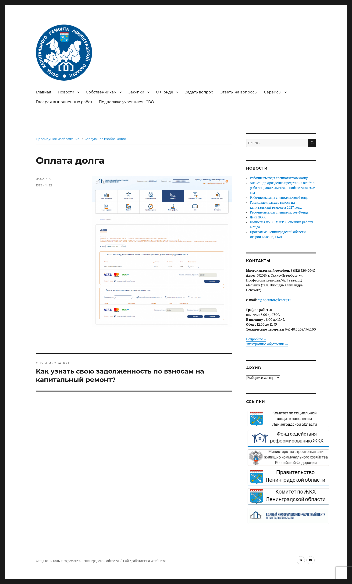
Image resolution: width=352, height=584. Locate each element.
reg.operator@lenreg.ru (274, 300)
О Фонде (164, 92)
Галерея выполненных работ (64, 102)
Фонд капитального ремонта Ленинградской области (77, 561)
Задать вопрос (199, 92)
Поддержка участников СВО (126, 102)
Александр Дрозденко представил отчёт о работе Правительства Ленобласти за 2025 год (283, 188)
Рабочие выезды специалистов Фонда (279, 178)
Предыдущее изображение (58, 139)
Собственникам (101, 92)
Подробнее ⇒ (256, 339)
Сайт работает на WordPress (144, 561)
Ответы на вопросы (238, 92)
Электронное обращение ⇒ (267, 344)
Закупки (136, 92)
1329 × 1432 (44, 185)
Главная (43, 92)
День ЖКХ (258, 217)
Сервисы (272, 92)
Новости (66, 92)
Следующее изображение (105, 139)
